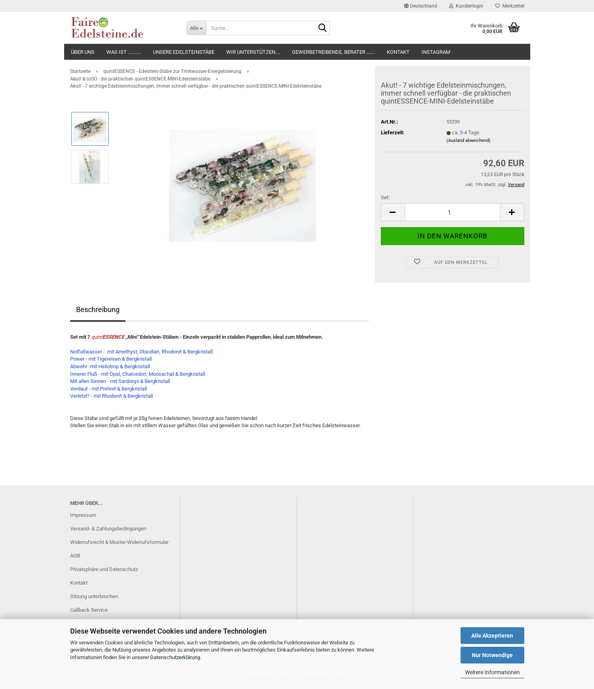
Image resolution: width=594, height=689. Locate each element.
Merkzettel (509, 6)
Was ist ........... (123, 52)
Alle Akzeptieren (492, 635)
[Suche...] (196, 28)
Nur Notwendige (492, 655)
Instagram (435, 52)
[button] (420, 6)
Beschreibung (98, 309)
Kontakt (398, 52)
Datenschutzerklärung (175, 657)
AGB (75, 556)
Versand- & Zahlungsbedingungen (108, 529)
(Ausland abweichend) (468, 140)
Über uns (82, 52)
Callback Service (89, 610)
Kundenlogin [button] (466, 6)
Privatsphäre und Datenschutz (104, 569)
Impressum (83, 515)
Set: (385, 197)
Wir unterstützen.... (253, 52)
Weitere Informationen (492, 672)
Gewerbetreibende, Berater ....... (333, 52)
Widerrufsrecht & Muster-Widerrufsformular (119, 542)
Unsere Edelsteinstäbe (183, 52)
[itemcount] (452, 212)
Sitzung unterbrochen (94, 596)
